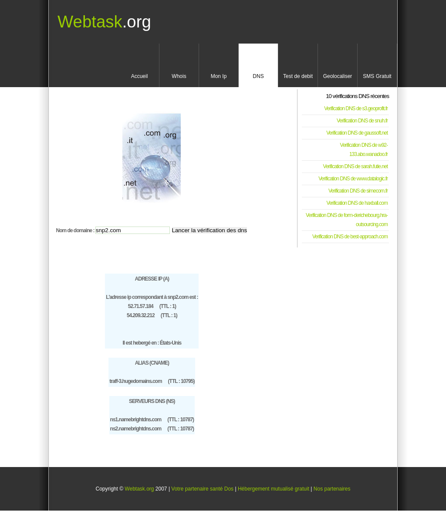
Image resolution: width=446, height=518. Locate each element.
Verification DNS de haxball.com (357, 203)
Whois (179, 76)
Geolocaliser (337, 76)
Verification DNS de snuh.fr (362, 121)
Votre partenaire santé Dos (202, 489)
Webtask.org (139, 489)
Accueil (139, 76)
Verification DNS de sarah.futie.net (355, 166)
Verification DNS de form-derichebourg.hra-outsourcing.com (347, 219)
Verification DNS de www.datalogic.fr (353, 179)
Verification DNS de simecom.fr (358, 191)
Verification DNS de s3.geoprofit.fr (356, 108)
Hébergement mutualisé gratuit (273, 489)
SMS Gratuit (377, 76)
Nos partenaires (332, 489)
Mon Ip (219, 76)
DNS (258, 76)
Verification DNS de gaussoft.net (357, 133)
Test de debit (298, 76)
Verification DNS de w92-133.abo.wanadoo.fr (364, 149)
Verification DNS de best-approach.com (350, 237)
